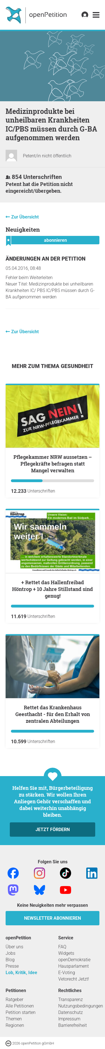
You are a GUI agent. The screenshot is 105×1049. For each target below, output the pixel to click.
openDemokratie (74, 959)
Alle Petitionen (20, 1006)
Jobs (10, 953)
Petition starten (21, 1012)
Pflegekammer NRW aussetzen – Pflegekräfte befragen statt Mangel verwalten (52, 464)
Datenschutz (70, 1012)
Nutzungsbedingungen (80, 1006)
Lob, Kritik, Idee (21, 972)
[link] (96, 15)
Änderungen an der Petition (45, 259)
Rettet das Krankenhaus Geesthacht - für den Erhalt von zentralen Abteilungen (52, 714)
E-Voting (66, 972)
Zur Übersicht (25, 217)
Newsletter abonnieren (52, 918)
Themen (14, 1019)
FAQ (62, 946)
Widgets (66, 953)
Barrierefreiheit (72, 1025)
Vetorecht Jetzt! (73, 979)
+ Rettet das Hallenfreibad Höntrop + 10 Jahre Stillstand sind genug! (52, 589)
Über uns (14, 946)
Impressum (69, 1019)
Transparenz (70, 999)
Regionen (15, 1025)
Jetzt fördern (53, 829)
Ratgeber (14, 999)
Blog (10, 959)
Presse (12, 966)
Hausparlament (73, 966)
